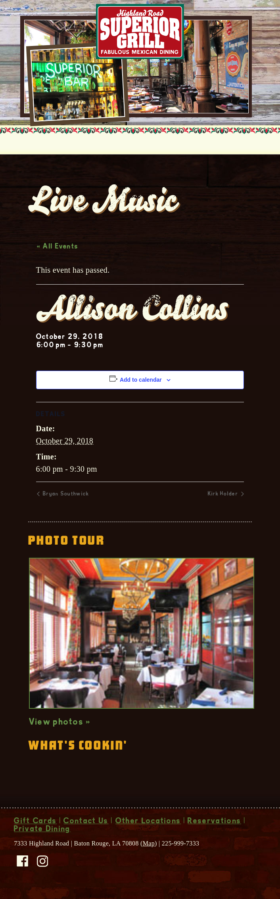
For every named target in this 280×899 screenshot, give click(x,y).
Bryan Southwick (65, 494)
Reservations (214, 821)
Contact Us (85, 821)
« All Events (58, 247)
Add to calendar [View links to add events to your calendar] (141, 380)
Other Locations (148, 821)
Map (149, 843)
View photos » (60, 723)
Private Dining (42, 829)
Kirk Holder (224, 494)
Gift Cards (35, 821)
